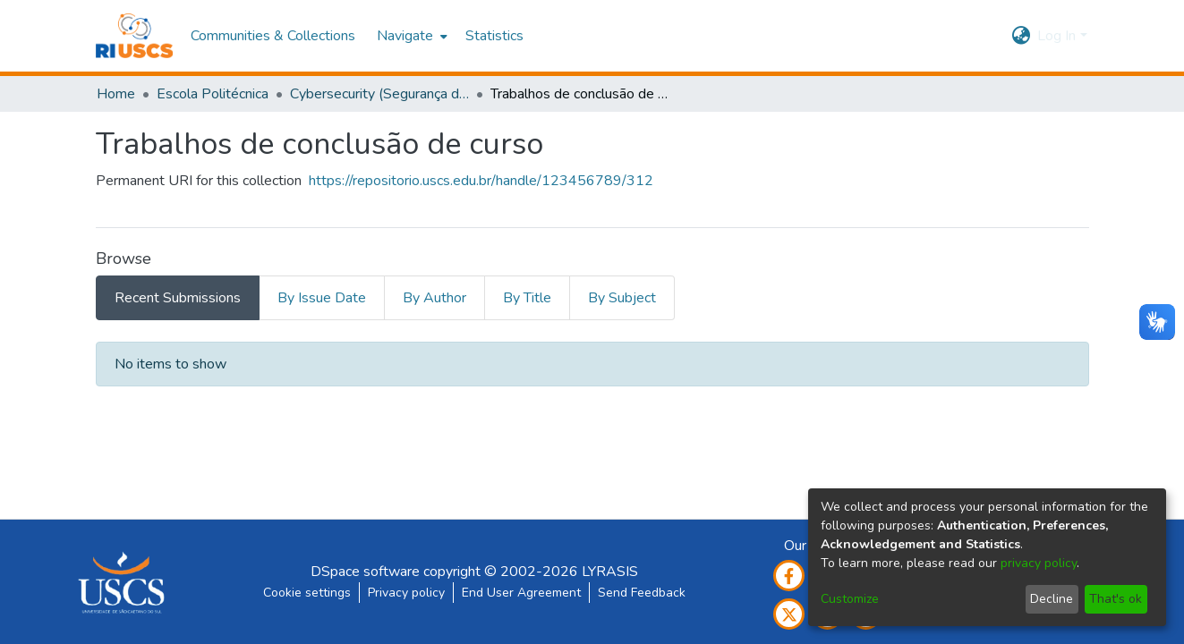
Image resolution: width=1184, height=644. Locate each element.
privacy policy (1039, 563)
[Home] (135, 35)
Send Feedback (642, 592)
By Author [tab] (434, 298)
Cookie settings (307, 592)
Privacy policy (406, 592)
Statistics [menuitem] (494, 36)
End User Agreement (521, 592)
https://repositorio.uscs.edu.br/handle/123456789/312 (481, 181)
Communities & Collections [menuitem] (273, 36)
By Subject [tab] (622, 298)
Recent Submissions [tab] (178, 298)
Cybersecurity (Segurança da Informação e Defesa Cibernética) (379, 94)
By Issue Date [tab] (321, 298)
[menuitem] (410, 36)
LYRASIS (610, 571)
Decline (1051, 598)
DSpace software (365, 571)
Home (116, 94)
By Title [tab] (527, 298)
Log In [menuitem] (1056, 36)
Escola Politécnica (212, 94)
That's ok (1115, 598)
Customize (850, 598)
